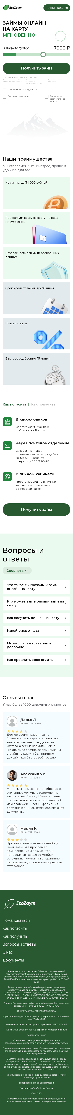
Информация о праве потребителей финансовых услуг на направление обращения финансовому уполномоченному (36, 1100)
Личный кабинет (57, 7)
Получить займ (36, 68)
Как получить (15, 936)
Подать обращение (36, 1034)
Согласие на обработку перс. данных (57, 99)
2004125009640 (12, 979)
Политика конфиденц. (18, 96)
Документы (13, 960)
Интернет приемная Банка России (36, 1082)
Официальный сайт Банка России (36, 1088)
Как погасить (15, 928)
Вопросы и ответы (19, 944)
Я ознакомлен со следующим (22, 89)
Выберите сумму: (36, 48)
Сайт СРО (36, 1093)
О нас (8, 952)
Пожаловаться (16, 920)
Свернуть (17, 571)
